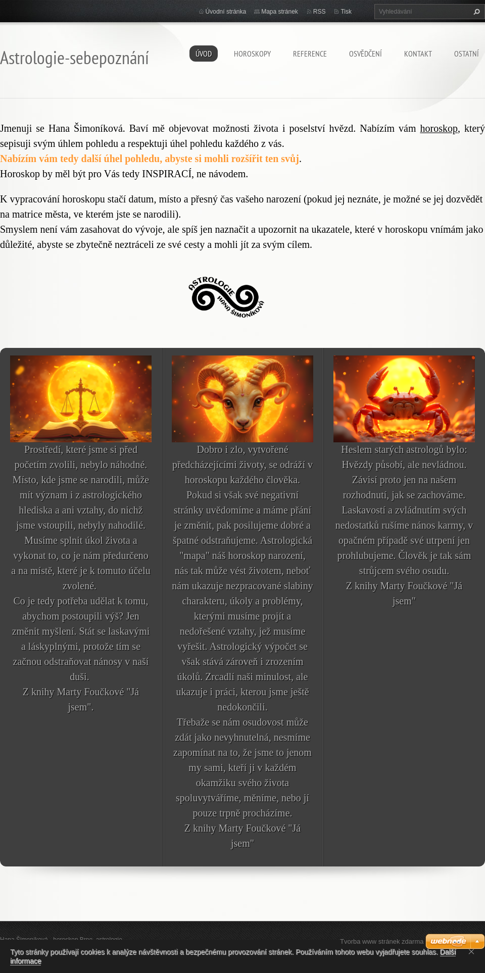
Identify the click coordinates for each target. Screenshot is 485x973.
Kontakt (418, 53)
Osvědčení (365, 53)
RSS (319, 11)
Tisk (346, 11)
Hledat (475, 11)
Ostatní (466, 53)
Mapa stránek (279, 11)
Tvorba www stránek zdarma (381, 941)
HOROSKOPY (252, 53)
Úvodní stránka (226, 11)
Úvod (204, 53)
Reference (310, 53)
